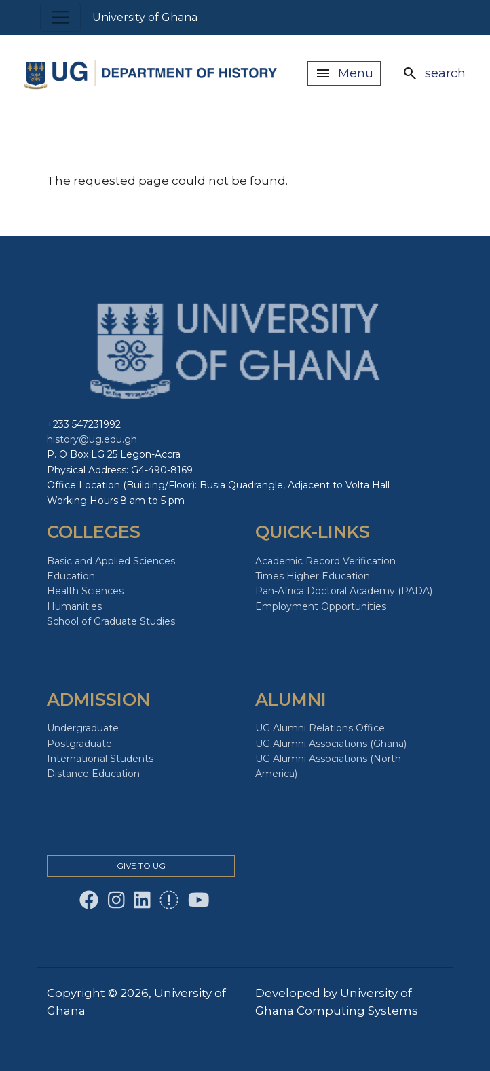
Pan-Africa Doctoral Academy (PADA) (343, 591)
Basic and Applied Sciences (111, 561)
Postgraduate (79, 744)
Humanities (74, 606)
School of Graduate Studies (111, 621)
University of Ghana (144, 17)
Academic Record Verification (325, 561)
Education (71, 576)
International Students (100, 758)
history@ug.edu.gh (92, 439)
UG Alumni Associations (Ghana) (331, 744)
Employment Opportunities (320, 606)
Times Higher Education (312, 576)
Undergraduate (83, 728)
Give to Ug (141, 865)
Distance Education (93, 773)
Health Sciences (85, 591)
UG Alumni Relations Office (320, 728)
